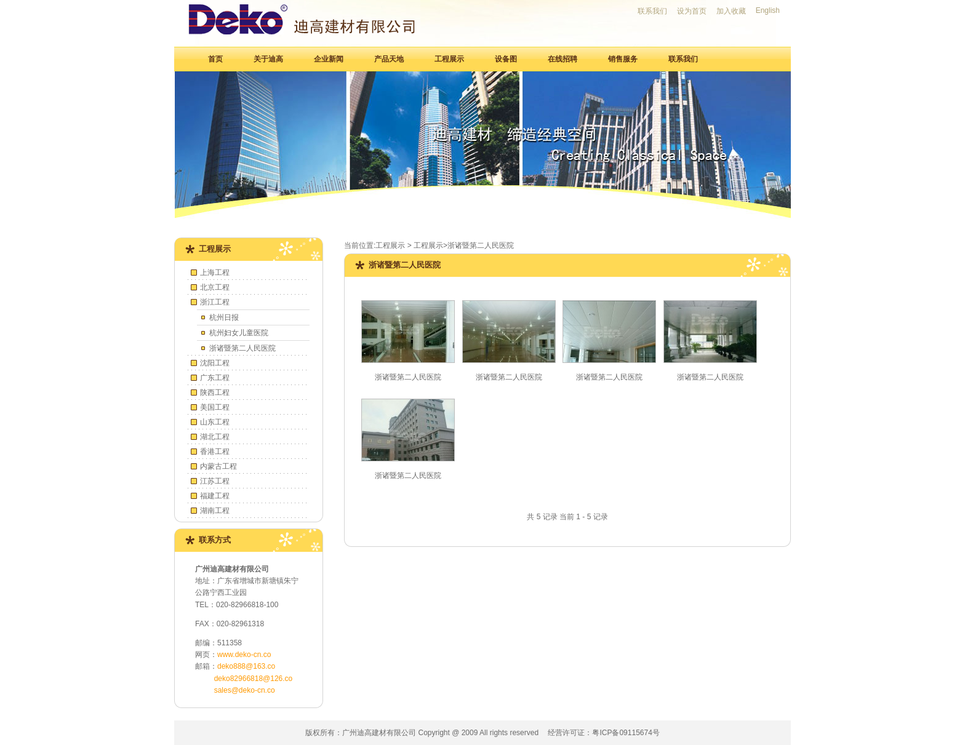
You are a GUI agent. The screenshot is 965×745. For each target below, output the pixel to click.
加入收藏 (731, 11)
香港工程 (215, 451)
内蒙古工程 (218, 466)
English (768, 10)
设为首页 (692, 11)
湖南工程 (215, 510)
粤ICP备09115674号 (625, 732)
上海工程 (215, 272)
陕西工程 (215, 392)
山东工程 (215, 422)
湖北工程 (215, 436)
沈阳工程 (215, 363)
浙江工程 (215, 302)
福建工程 (215, 496)
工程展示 (449, 59)
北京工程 (215, 287)
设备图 (506, 59)
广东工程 (215, 377)
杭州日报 (224, 317)
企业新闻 (328, 59)
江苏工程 (215, 481)
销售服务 (623, 59)
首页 (215, 59)
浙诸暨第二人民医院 (242, 348)
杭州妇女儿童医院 (238, 333)
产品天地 (389, 59)
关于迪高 (268, 59)
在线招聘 (562, 59)
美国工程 (215, 407)
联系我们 (652, 11)
